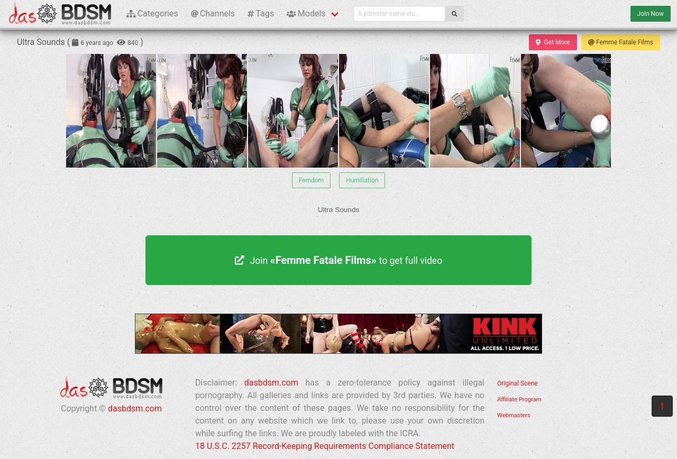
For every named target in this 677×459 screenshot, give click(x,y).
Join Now (650, 13)
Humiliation (362, 180)
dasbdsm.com (135, 408)
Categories (152, 13)
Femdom (311, 180)
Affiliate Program (519, 399)
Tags (261, 13)
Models (306, 13)
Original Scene (517, 383)
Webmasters (513, 415)
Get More (553, 42)
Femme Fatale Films (620, 42)
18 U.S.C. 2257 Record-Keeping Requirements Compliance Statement (324, 446)
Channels (213, 13)
